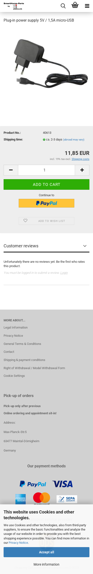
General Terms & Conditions (22, 344)
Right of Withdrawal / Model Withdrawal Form (34, 368)
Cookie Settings (14, 376)
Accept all (46, 552)
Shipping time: (13, 139)
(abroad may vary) (73, 139)
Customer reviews (21, 245)
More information (46, 564)
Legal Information (16, 327)
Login (64, 273)
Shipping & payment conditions (24, 360)
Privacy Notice (18, 542)
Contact (9, 352)
